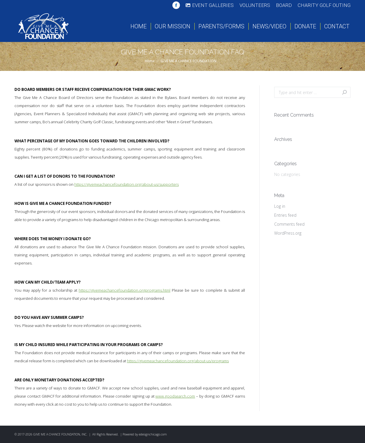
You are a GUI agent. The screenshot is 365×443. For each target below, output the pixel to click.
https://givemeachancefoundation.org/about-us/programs (178, 360)
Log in (279, 206)
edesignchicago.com (153, 434)
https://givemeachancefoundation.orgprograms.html (124, 290)
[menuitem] (210, 5)
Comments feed (289, 224)
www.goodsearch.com (175, 396)
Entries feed (285, 215)
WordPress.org (287, 233)
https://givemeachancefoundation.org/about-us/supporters (126, 184)
